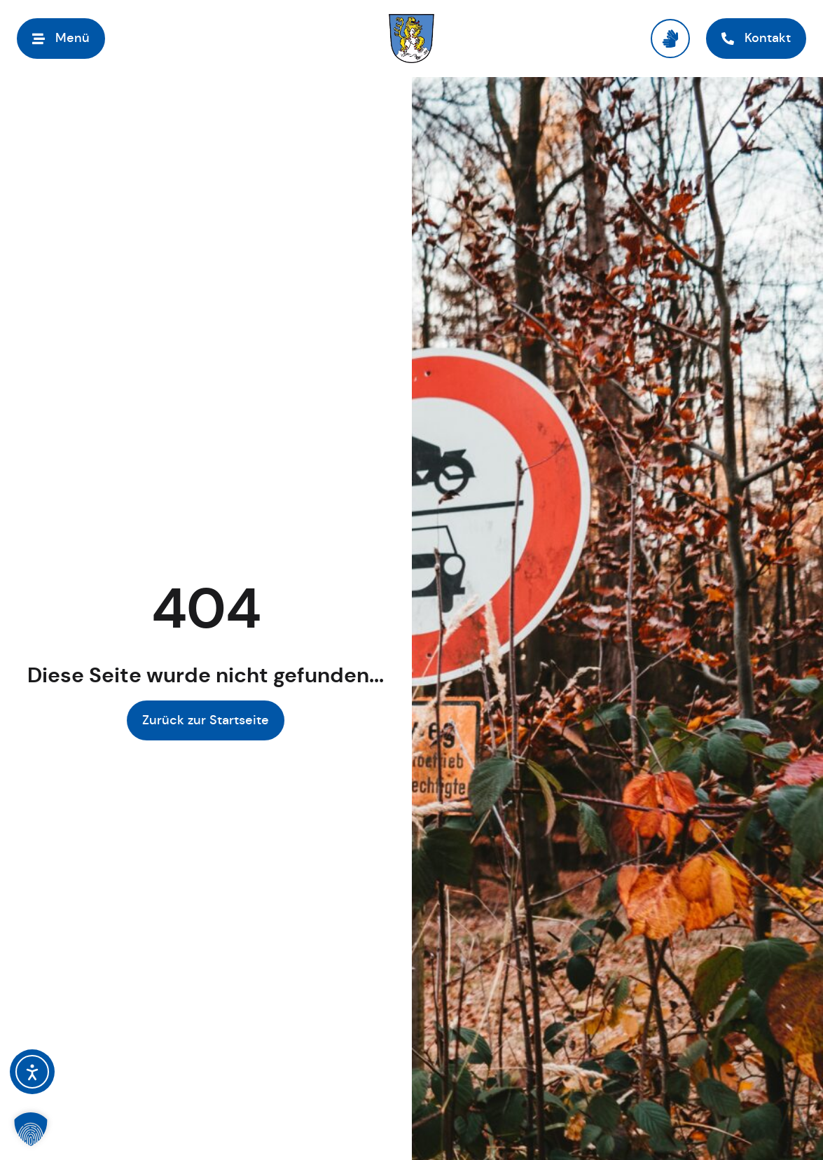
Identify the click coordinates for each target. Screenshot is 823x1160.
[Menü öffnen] (61, 38)
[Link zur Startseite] (411, 38)
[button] (31, 1129)
